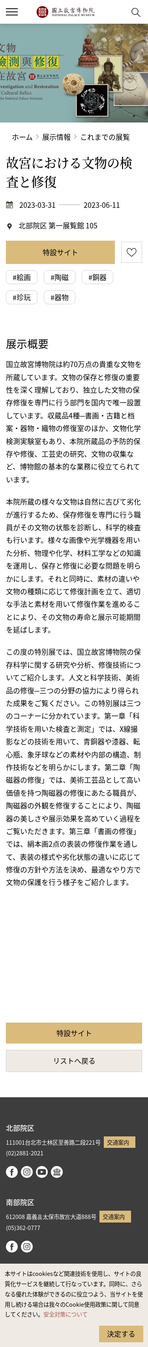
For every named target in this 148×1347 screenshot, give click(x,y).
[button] (12, 12)
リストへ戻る (74, 1060)
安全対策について (65, 1314)
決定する (121, 1333)
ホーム (22, 137)
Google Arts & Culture (57, 1172)
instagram (27, 1172)
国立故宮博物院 (65, 12)
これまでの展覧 (105, 137)
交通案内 (118, 1142)
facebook (12, 1172)
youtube (42, 1172)
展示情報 (56, 137)
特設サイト (60, 252)
